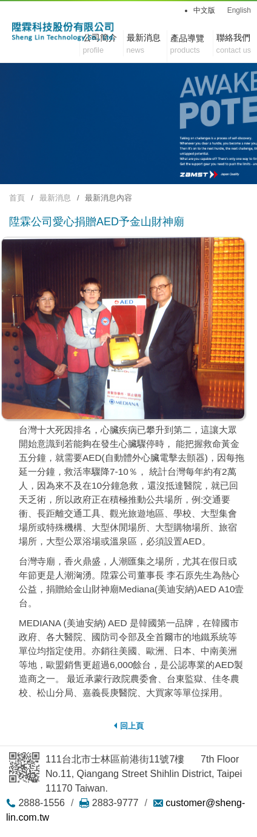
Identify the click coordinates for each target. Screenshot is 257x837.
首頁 (17, 197)
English (239, 10)
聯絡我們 (233, 44)
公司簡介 (100, 44)
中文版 (204, 10)
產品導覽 (187, 38)
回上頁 (129, 725)
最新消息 (55, 197)
